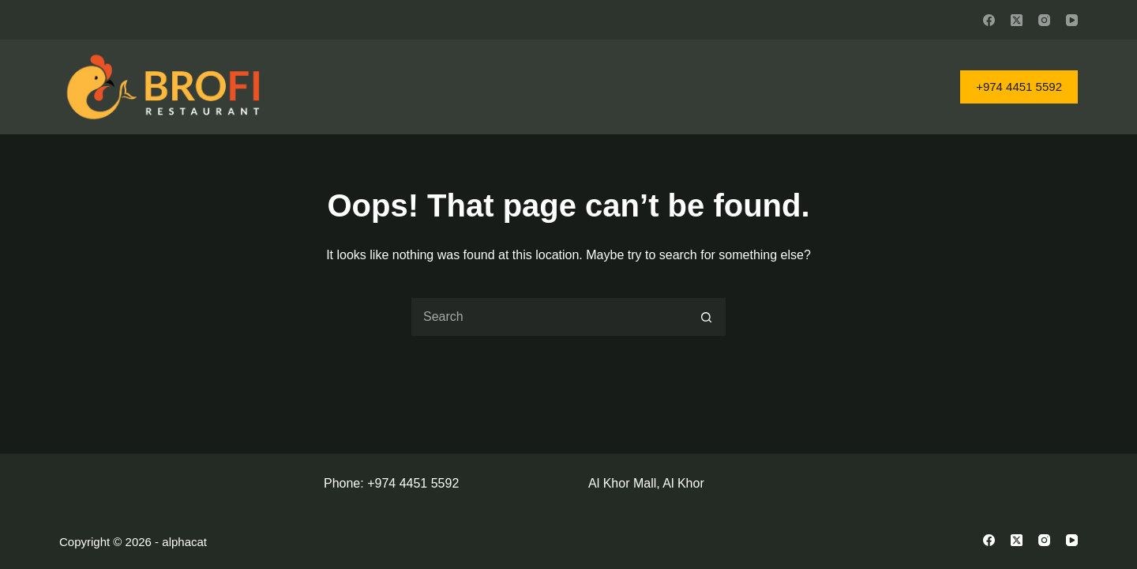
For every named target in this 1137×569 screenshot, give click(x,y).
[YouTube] (1072, 20)
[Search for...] (549, 317)
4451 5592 (430, 483)
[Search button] (706, 317)
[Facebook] (989, 20)
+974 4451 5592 (1019, 86)
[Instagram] (1044, 20)
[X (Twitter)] (1017, 20)
